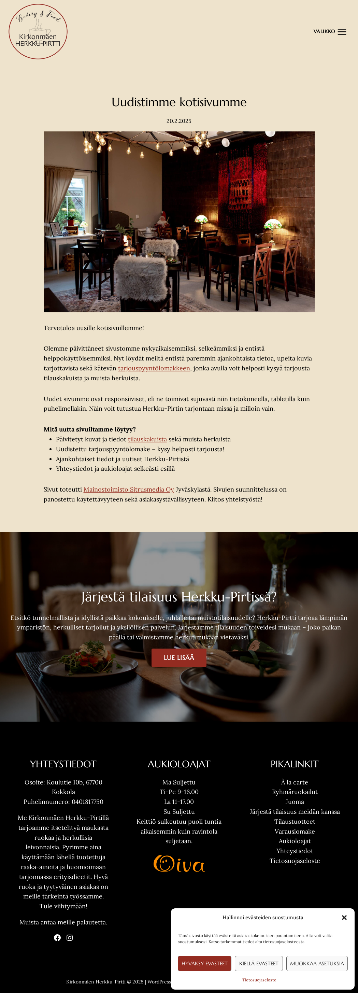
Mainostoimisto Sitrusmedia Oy (129, 489)
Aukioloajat (295, 841)
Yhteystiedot (294, 851)
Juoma (295, 802)
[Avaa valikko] (330, 32)
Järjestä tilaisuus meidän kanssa (295, 811)
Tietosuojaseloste (259, 979)
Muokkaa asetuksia (317, 963)
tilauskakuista (147, 439)
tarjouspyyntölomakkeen (154, 368)
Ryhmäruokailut (295, 792)
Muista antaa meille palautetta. (63, 922)
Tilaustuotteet (294, 821)
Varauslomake (295, 831)
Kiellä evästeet (258, 963)
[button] (344, 917)
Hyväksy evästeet (205, 963)
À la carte (294, 782)
